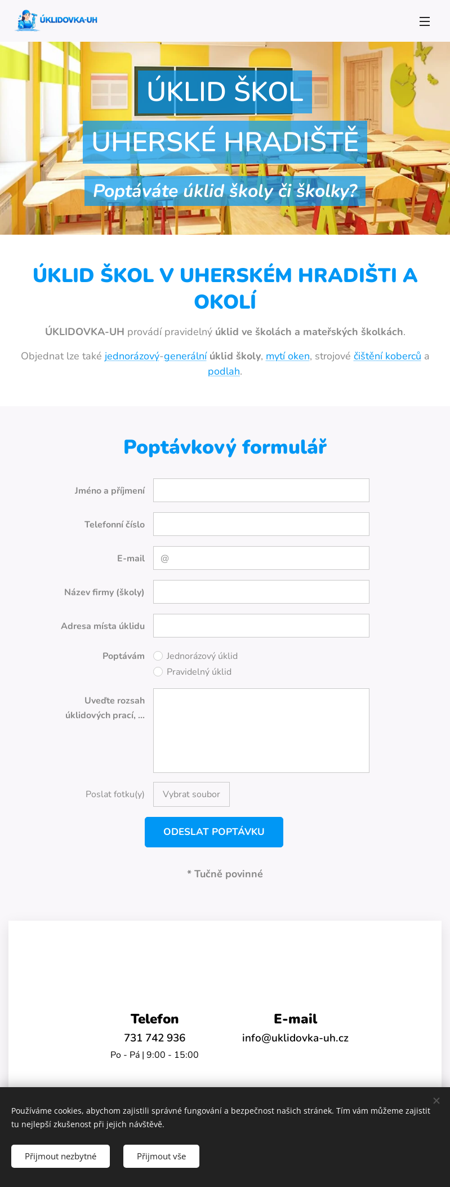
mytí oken (288, 355)
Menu (425, 21)
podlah (224, 370)
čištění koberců (387, 355)
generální (185, 355)
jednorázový (132, 355)
